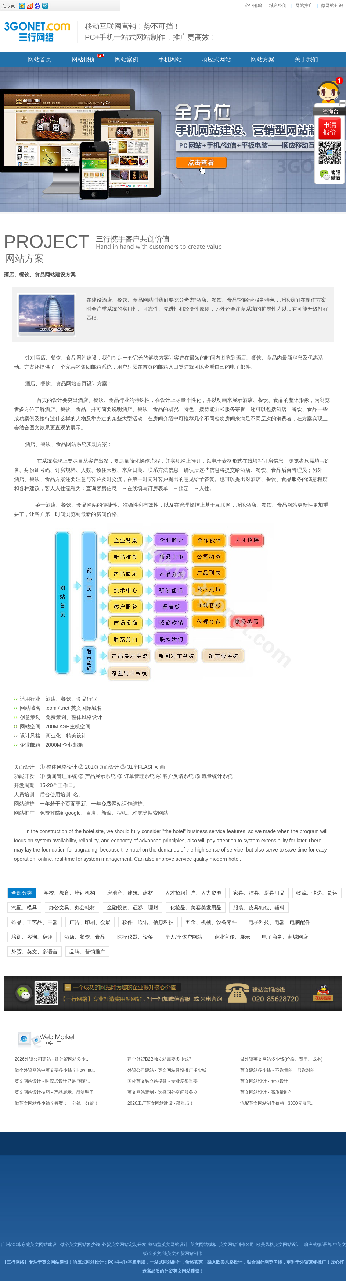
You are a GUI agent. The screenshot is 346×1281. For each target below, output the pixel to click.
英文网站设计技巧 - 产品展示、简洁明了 (54, 1092)
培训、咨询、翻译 (32, 937)
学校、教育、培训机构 (69, 893)
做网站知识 (332, 5)
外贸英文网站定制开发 (124, 1244)
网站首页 (39, 59)
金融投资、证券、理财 (132, 907)
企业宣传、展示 (232, 937)
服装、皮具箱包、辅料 (259, 907)
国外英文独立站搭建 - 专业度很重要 (162, 1081)
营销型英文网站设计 (168, 1244)
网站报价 (83, 59)
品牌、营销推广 (87, 952)
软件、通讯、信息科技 (148, 922)
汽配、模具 (24, 907)
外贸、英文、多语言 (34, 952)
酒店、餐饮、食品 (84, 937)
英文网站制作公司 (236, 1244)
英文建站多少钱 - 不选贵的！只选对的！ (279, 1070)
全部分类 (21, 893)
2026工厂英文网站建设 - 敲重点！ (160, 1103)
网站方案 (262, 59)
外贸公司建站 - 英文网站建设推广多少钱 (166, 1070)
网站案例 (126, 59)
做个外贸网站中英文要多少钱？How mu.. (55, 1070)
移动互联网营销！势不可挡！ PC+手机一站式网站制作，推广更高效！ (151, 31)
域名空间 (278, 5)
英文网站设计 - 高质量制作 (266, 1092)
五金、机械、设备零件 (211, 922)
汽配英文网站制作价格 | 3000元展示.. (276, 1103)
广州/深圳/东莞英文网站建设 (29, 1244)
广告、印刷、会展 (90, 922)
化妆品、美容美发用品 (195, 907)
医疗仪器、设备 (135, 937)
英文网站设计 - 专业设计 (264, 1081)
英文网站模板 (203, 1244)
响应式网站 (216, 59)
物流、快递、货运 (317, 893)
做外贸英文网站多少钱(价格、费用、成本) (281, 1059)
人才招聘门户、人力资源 (193, 893)
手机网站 (170, 59)
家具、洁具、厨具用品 (259, 893)
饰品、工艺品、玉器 (34, 922)
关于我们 (306, 59)
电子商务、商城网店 (285, 937)
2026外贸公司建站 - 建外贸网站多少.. (51, 1059)
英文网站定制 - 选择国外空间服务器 (162, 1092)
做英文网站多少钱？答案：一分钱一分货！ (56, 1103)
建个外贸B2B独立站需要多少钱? (159, 1059)
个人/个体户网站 (183, 937)
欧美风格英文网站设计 (278, 1244)
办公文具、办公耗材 (72, 907)
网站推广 (304, 5)
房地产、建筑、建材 (130, 893)
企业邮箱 (253, 5)
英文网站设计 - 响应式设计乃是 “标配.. (52, 1081)
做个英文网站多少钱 (80, 1244)
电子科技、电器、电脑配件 (279, 922)
